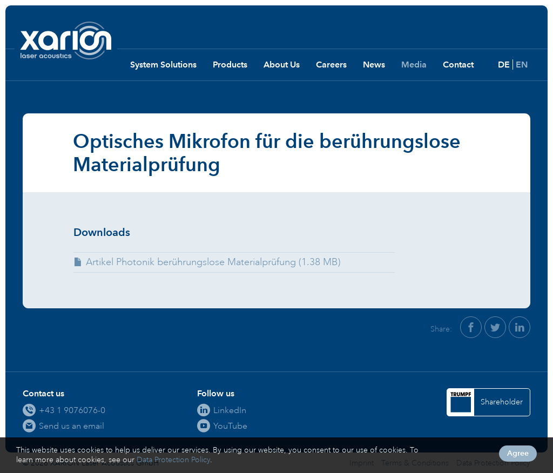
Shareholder (502, 402)
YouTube (230, 426)
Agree (518, 453)
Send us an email (71, 426)
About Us (282, 64)
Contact (458, 64)
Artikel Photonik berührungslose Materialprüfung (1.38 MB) (213, 262)
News (374, 64)
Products (230, 64)
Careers (331, 64)
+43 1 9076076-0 (72, 410)
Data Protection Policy (173, 459)
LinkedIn (229, 410)
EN (522, 64)
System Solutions (163, 64)
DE (504, 64)
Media (414, 64)
